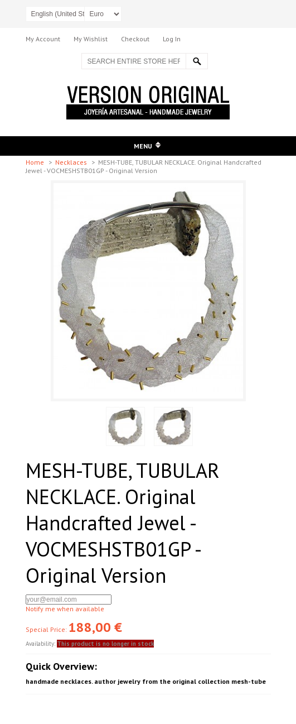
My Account (43, 39)
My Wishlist (91, 39)
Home (36, 162)
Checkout (135, 39)
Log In (172, 39)
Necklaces (72, 162)
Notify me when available (65, 609)
